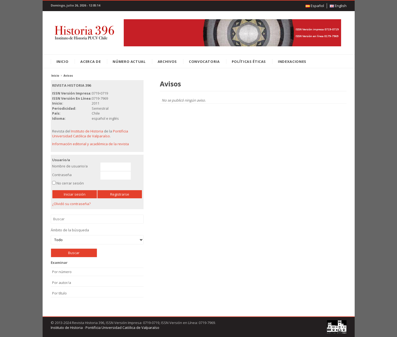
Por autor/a (61, 282)
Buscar (97, 219)
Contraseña (62, 174)
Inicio (62, 61)
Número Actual (129, 61)
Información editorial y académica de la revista (90, 143)
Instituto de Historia (87, 131)
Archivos (167, 61)
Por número (62, 271)
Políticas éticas (249, 61)
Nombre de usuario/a (70, 166)
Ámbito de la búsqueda (97, 236)
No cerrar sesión (70, 183)
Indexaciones (292, 61)
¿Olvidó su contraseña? (71, 203)
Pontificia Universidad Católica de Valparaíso (90, 134)
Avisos (68, 75)
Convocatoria (204, 61)
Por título (59, 293)
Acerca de (90, 61)
